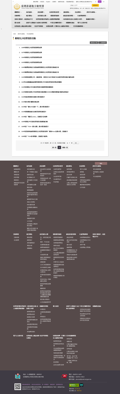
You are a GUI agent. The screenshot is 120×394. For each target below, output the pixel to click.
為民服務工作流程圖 (32, 181)
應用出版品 (56, 245)
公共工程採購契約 (45, 264)
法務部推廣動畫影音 (45, 313)
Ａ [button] (99, 1)
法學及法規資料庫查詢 (58, 172)
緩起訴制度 (70, 237)
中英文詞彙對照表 (56, 22)
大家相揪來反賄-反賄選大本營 (72, 19)
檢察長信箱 (61, 1)
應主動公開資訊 (44, 299)
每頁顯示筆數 (61, 143)
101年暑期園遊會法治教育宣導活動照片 (33, 112)
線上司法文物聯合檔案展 (58, 249)
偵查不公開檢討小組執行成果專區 (36, 22)
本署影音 (42, 309)
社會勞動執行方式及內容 (85, 241)
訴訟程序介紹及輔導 (45, 170)
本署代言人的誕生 (58, 262)
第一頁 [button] (54, 147)
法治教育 (16, 240)
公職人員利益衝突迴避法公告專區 (72, 183)
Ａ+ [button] (104, 1)
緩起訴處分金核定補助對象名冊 (72, 258)
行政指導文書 (44, 254)
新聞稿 (82, 172)
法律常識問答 (57, 169)
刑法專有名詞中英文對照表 (85, 314)
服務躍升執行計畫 (32, 199)
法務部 (54, 1)
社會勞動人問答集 (85, 247)
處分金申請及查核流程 (72, 241)
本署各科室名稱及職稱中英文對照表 (85, 310)
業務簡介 (16, 180)
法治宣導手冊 (57, 176)
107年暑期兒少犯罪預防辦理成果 (31, 52)
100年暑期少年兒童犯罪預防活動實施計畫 (34, 122)
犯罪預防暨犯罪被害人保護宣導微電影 (48, 19)
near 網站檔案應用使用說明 (58, 253)
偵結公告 (87, 8)
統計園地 (29, 15)
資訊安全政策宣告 (36, 384)
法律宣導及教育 (54, 12)
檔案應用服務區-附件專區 (59, 276)
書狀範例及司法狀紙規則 (45, 174)
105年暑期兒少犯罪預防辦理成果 (31, 62)
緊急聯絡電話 (70, 1)
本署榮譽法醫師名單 (32, 208)
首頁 (14, 34)
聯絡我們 (52, 384)
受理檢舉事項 (71, 172)
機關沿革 (16, 172)
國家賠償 (42, 288)
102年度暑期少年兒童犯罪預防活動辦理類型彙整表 (37, 87)
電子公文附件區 (82, 22)
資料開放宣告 (59, 384)
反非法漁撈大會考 (58, 365)
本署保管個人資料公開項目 (45, 271)
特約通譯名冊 (31, 204)
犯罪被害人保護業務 (98, 172)
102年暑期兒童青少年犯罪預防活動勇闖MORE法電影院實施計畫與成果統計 (45, 92)
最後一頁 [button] (65, 147)
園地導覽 (29, 237)
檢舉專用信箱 (57, 341)
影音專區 (56, 362)
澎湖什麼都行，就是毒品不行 (24, 19)
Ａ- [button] (96, 1)
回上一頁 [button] (94, 42)
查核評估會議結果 (72, 254)
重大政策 (17, 22)
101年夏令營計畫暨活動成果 (30, 102)
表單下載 (82, 244)
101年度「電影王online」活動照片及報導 (34, 117)
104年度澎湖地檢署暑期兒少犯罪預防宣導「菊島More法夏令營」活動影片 (44, 131)
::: (13, 1)
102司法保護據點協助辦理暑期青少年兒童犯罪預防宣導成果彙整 (41, 82)
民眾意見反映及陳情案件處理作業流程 (32, 194)
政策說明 (69, 338)
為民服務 (29, 12)
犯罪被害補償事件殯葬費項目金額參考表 (32, 213)
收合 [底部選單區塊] (101, 163)
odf (83, 8)
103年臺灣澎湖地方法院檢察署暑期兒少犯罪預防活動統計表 (40, 72)
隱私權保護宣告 (26, 384)
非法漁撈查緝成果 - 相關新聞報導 (59, 349)
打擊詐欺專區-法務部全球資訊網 (72, 352)
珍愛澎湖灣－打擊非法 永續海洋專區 (57, 26)
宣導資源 (69, 348)
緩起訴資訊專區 (68, 15)
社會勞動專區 (81, 15)
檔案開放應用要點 (58, 240)
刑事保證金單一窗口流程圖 (45, 179)
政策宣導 (82, 174)
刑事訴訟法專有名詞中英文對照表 (85, 319)
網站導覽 (35, 1)
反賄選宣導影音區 (32, 324)
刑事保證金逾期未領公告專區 (85, 181)
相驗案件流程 (31, 218)
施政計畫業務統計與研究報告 (45, 258)
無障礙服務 (30, 190)
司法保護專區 (30, 34)
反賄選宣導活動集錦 (32, 328)
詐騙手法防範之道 (72, 177)
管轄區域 (16, 174)
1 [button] (59, 147)
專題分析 (29, 245)
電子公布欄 (83, 169)
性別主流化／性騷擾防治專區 (45, 280)
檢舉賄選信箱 (31, 311)
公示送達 (29, 221)
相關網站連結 (70, 22)
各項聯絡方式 (31, 177)
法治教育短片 (57, 179)
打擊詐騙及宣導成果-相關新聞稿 (72, 345)
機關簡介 (17, 12)
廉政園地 (66, 12)
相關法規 (69, 341)
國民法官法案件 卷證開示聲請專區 (32, 229)
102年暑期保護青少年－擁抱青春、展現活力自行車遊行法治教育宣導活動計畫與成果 (47, 77)
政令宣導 (69, 174)
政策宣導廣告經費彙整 (45, 284)
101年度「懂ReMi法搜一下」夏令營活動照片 (35, 107)
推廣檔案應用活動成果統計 (58, 265)
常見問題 (56, 182)
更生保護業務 (97, 169)
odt (81, 8)
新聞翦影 (82, 177)
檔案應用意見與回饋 (58, 258)
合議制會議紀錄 (44, 244)
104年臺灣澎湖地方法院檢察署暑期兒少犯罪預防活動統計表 (40, 67)
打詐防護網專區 (78, 26)
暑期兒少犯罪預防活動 (25, 38)
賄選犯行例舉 (31, 317)
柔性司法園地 (91, 12)
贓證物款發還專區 (85, 184)
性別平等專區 (39, 26)
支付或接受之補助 (45, 267)
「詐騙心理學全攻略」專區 (72, 361)
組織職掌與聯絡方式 (45, 251)
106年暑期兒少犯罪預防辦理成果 (31, 57)
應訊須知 (29, 187)
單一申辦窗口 (45, 384)
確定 (76, 142)
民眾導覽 (16, 177)
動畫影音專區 (90, 19)
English (48, 1)
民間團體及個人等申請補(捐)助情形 (72, 251)
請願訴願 (42, 262)
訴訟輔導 (40, 12)
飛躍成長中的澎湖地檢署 (19, 183)
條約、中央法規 (44, 242)
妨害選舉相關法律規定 (32, 320)
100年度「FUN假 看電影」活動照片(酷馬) (34, 136)
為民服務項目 (31, 169)
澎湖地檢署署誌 (58, 243)
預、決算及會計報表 (45, 238)
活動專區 (17, 15)
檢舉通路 (69, 169)
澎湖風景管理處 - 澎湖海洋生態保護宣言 (59, 357)
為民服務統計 (31, 243)
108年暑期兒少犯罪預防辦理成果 (31, 47)
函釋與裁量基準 (44, 247)
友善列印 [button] (103, 42)
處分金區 (69, 244)
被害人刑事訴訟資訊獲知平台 (84, 1)
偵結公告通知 (31, 202)
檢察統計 (29, 240)
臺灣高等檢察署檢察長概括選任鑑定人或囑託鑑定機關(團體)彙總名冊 (45, 293)
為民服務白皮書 (31, 184)
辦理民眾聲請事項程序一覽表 (45, 183)
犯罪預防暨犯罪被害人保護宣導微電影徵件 (58, 271)
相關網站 (29, 248)
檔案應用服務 (54, 15)
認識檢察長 (17, 169)
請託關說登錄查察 (72, 180)
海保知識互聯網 (58, 353)
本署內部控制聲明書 (45, 275)
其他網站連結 (31, 331)
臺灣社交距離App (74, 8)
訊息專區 (78, 12)
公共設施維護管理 (45, 302)
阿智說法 (42, 316)
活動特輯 (16, 237)
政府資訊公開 (42, 15)
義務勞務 (69, 247)
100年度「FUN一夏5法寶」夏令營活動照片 (35, 126)
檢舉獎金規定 (31, 314)
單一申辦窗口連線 (32, 172)
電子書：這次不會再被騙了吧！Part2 (72, 357)
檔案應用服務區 (58, 237)
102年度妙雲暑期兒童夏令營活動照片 (33, 97)
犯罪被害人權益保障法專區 (23, 26)
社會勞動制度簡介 (85, 237)
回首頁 (42, 1)
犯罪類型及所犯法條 (58, 344)
